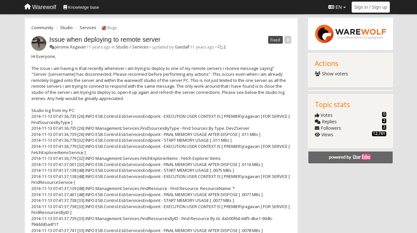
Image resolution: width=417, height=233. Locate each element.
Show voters (331, 74)
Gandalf (182, 47)
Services (88, 27)
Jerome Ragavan (70, 47)
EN (337, 7)
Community (42, 27)
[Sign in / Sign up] (371, 7)
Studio (66, 27)
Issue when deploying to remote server (105, 39)
